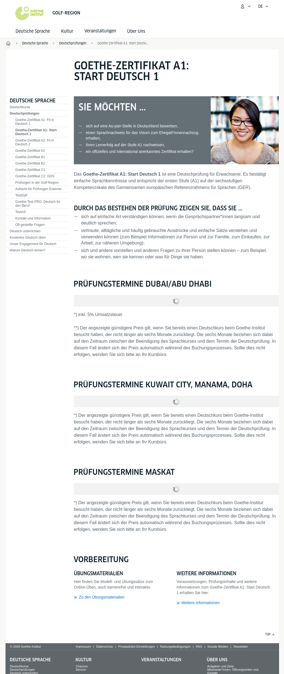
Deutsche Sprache (33, 31)
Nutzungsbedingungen (175, 646)
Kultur (67, 31)
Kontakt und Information (33, 218)
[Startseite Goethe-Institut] (30, 13)
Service (81, 669)
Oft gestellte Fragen (29, 225)
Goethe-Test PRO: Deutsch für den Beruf (38, 204)
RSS (199, 646)
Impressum (83, 646)
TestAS (20, 212)
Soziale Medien (217, 646)
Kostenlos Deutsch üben (28, 237)
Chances (82, 666)
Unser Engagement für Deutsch (33, 244)
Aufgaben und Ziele (220, 666)
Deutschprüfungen (24, 113)
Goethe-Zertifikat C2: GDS (34, 176)
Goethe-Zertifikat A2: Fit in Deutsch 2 (34, 142)
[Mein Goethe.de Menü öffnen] (245, 6)
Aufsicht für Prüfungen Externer (38, 189)
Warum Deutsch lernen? (28, 250)
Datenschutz (104, 646)
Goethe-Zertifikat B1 (30, 157)
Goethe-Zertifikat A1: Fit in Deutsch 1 (34, 122)
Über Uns (136, 31)
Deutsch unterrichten (25, 231)
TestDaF (21, 195)
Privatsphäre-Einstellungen (136, 646)
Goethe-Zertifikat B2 (30, 163)
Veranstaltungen (161, 659)
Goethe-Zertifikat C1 (30, 170)
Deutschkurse (20, 107)
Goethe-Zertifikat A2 (30, 151)
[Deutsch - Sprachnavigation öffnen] (263, 6)
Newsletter (240, 646)
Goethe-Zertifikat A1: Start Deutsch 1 (123, 43)
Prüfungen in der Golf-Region (37, 183)
